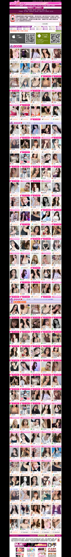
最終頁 (51, 122)
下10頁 (48, 122)
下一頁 (45, 122)
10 (43, 122)
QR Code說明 (58, 30)
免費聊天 (28, 102)
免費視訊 (17, 58)
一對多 (39, 58)
